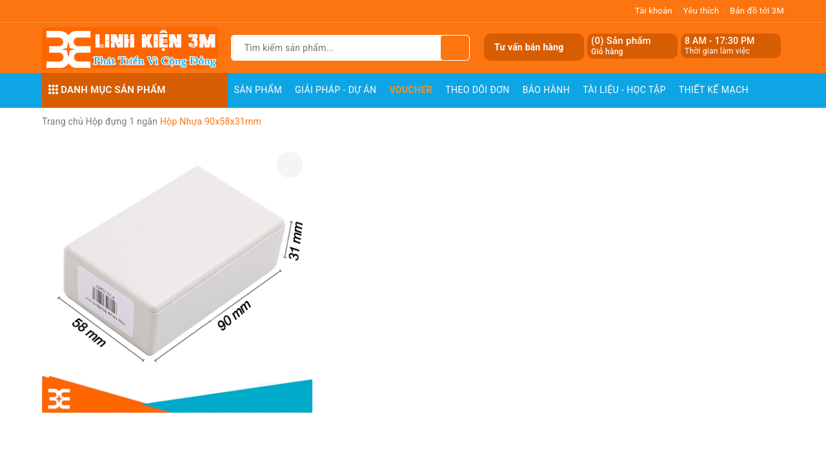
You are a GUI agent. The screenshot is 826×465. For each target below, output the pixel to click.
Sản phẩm (258, 90)
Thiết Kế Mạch (714, 90)
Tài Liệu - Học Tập (624, 90)
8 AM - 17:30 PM (720, 41)
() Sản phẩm (621, 46)
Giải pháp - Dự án (335, 90)
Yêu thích (701, 11)
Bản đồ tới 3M (757, 11)
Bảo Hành (546, 90)
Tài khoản (653, 11)
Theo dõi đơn (477, 90)
